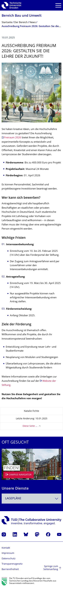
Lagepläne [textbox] (13, 498)
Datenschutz (9, 559)
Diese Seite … (30, 426)
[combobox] (31, 499)
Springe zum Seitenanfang (50, 568)
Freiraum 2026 (12, 138)
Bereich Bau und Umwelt (22, 15)
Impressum (8, 553)
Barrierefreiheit (10, 569)
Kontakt (6, 548)
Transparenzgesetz (12, 564)
